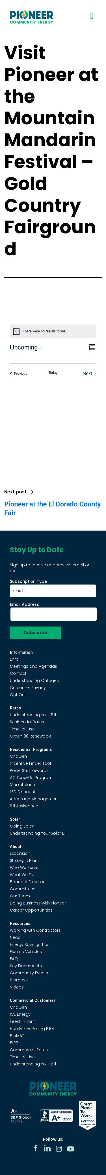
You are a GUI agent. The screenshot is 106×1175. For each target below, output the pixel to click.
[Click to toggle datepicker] (26, 347)
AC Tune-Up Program (31, 777)
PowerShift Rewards (29, 770)
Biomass (19, 980)
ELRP (14, 1043)
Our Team (20, 896)
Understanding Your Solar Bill (38, 833)
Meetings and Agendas (33, 666)
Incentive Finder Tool (30, 763)
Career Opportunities (31, 910)
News (15, 937)
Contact (18, 673)
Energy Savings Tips (29, 944)
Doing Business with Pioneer (38, 903)
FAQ (14, 959)
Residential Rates (27, 722)
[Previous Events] (18, 373)
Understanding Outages (34, 680)
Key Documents (26, 966)
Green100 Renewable (31, 736)
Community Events (29, 973)
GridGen (18, 756)
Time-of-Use (22, 729)
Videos (17, 987)
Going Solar (22, 826)
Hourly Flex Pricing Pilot (32, 1028)
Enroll (15, 659)
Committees (22, 889)
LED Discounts (24, 792)
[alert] (53, 331)
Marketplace (22, 784)
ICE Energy (20, 1014)
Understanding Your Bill (33, 715)
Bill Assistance (24, 806)
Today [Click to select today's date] (52, 373)
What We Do (22, 874)
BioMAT (17, 1035)
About (15, 846)
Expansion (20, 853)
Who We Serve (24, 867)
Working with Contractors (35, 930)
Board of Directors (28, 882)
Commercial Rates (29, 1050)
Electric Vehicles (26, 951)
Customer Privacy (28, 687)
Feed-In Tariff (23, 1021)
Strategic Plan (24, 860)
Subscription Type (28, 581)
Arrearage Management (34, 799)
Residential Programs (31, 749)
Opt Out (18, 695)
